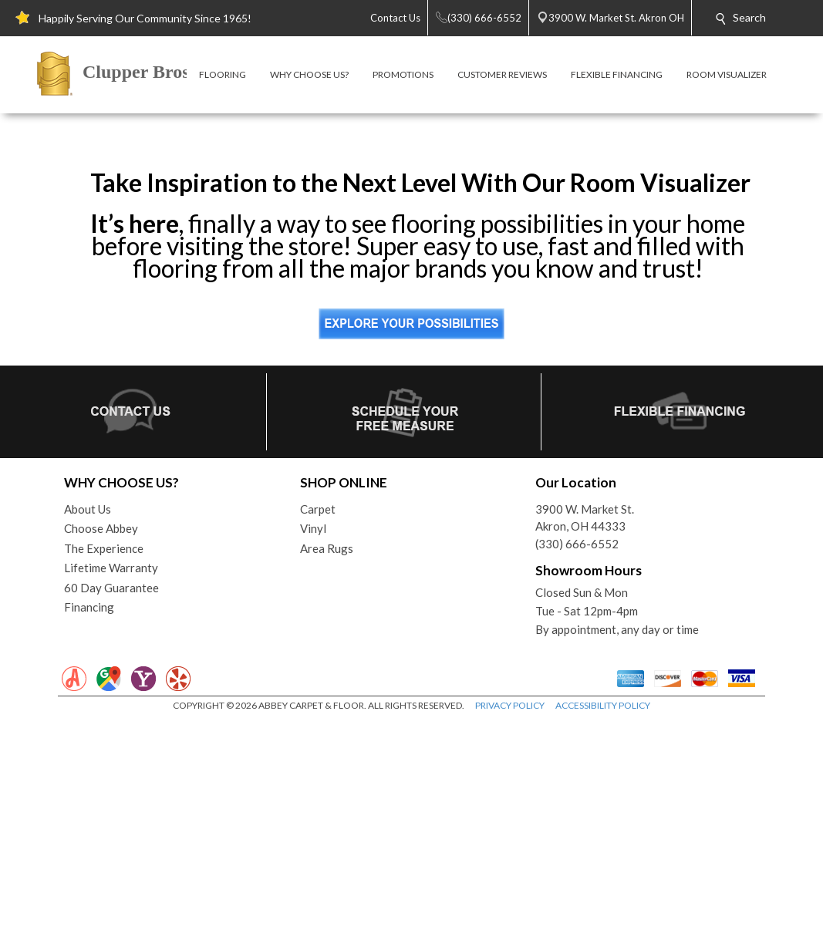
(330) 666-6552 (577, 760)
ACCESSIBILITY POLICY (602, 922)
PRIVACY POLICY (510, 922)
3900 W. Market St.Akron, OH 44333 (584, 734)
